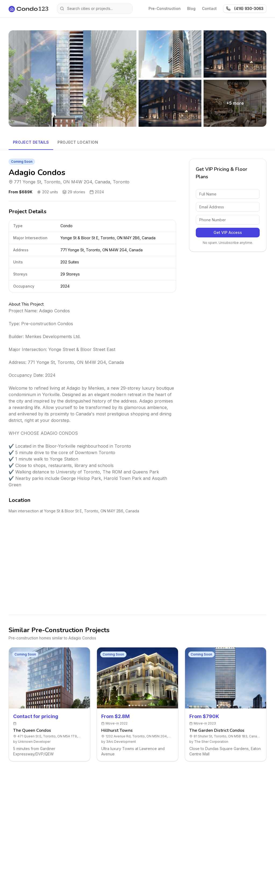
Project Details (31, 142)
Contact (209, 8)
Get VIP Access (228, 232)
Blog (191, 8)
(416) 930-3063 (244, 8)
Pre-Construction (165, 8)
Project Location (77, 142)
